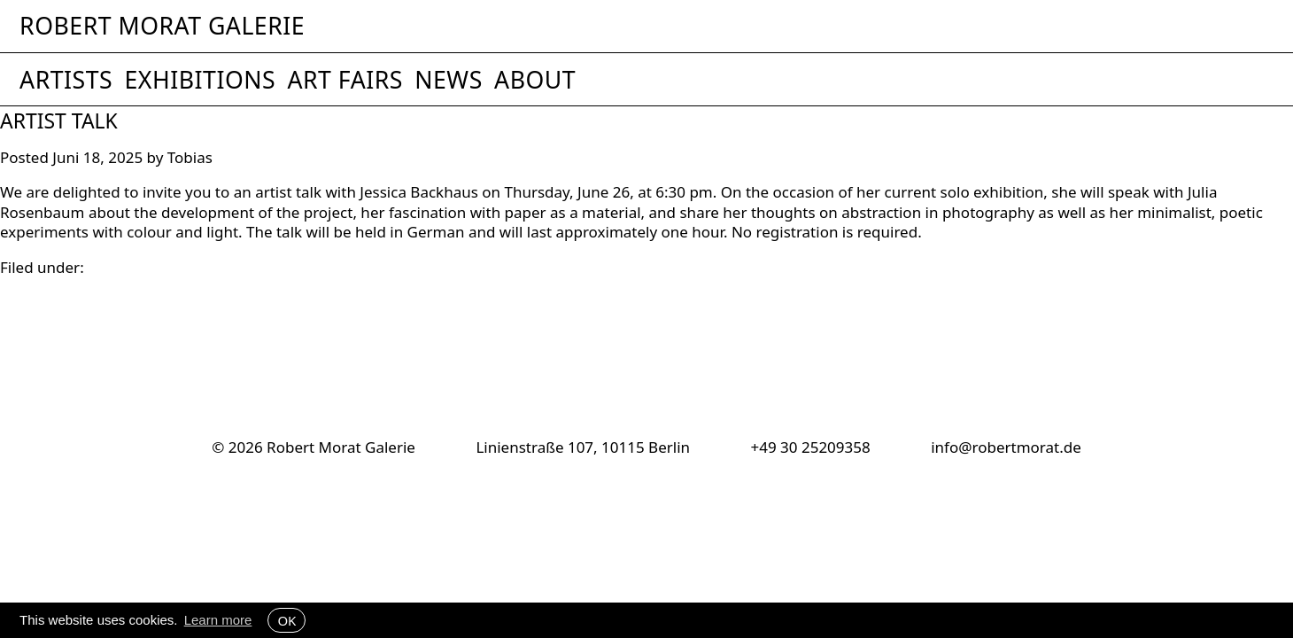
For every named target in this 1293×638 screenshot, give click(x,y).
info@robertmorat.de (1006, 447)
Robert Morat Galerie (162, 26)
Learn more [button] (218, 619)
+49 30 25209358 (810, 447)
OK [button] (286, 620)
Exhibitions (199, 80)
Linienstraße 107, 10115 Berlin (583, 447)
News (448, 80)
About (535, 80)
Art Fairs (344, 80)
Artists (65, 80)
